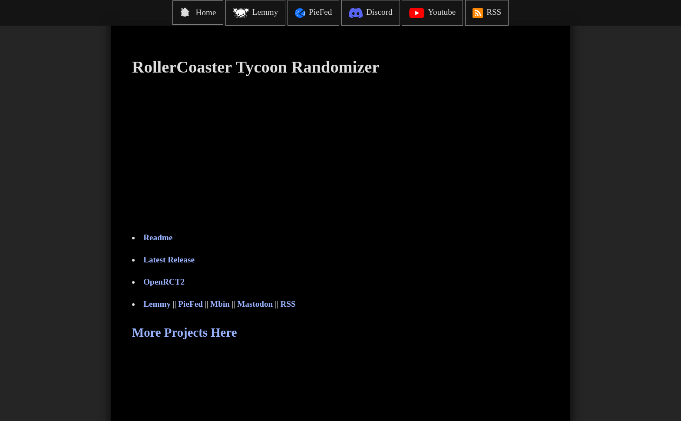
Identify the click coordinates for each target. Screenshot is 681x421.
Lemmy (255, 12)
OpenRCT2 (164, 281)
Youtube (432, 12)
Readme (157, 237)
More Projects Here (184, 332)
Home (198, 12)
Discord (370, 12)
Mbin (220, 303)
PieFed (313, 12)
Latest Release (169, 259)
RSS (487, 12)
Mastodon (255, 303)
